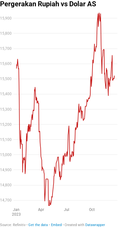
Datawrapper (95, 225)
